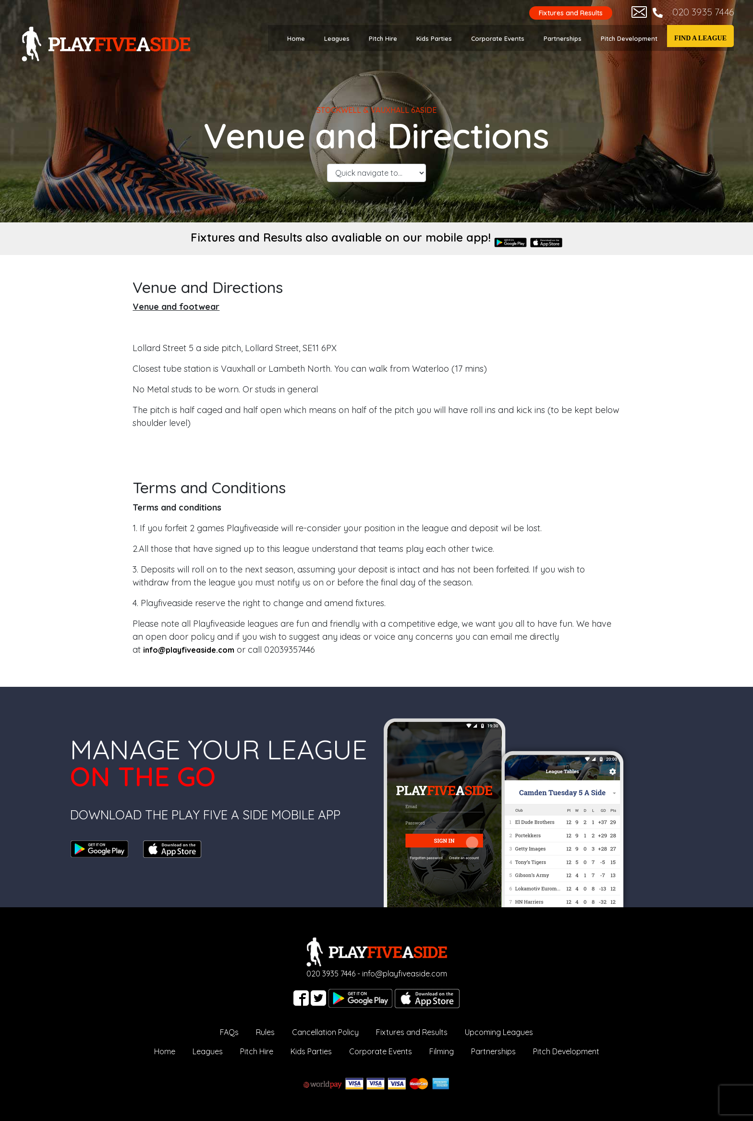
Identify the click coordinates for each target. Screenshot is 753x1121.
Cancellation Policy (325, 1032)
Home (296, 38)
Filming (441, 1051)
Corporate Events (497, 38)
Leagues (337, 38)
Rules (265, 1032)
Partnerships (563, 38)
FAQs (229, 1032)
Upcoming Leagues (499, 1032)
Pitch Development (629, 38)
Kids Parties (434, 38)
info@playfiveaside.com (404, 973)
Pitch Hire (383, 38)
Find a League (700, 38)
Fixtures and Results (571, 13)
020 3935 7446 (703, 12)
